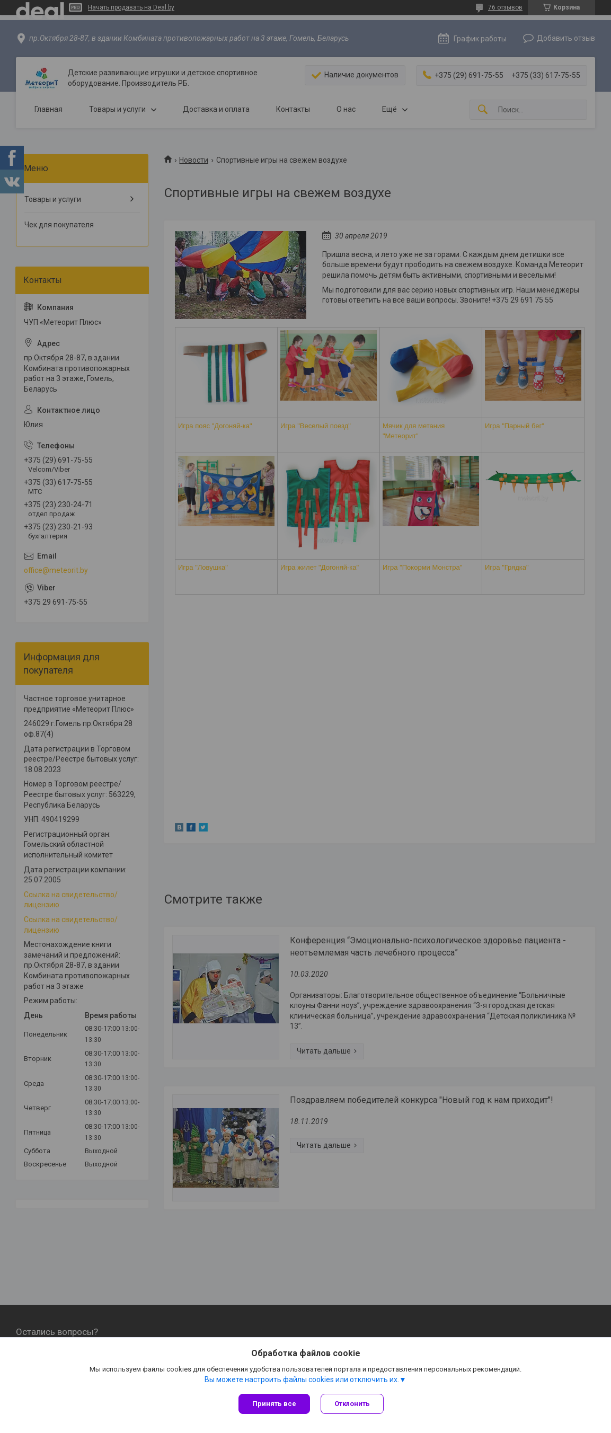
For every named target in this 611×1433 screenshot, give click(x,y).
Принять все (274, 1404)
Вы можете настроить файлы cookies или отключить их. (302, 1379)
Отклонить (352, 1404)
